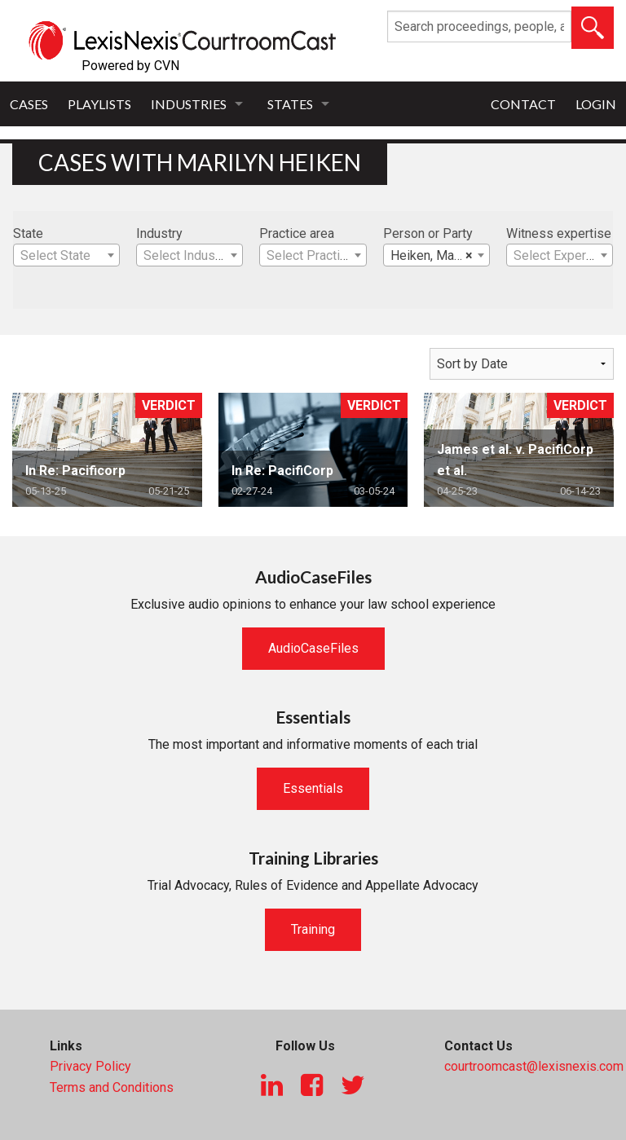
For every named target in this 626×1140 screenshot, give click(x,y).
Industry (159, 233)
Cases (29, 104)
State (28, 233)
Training (313, 929)
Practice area (296, 233)
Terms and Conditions (112, 1087)
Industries (189, 104)
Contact (523, 104)
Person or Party (428, 233)
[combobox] (66, 255)
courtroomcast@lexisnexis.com (534, 1066)
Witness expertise (558, 233)
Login (595, 104)
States (290, 104)
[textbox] (66, 255)
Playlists (99, 104)
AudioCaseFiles (313, 648)
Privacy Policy (90, 1066)
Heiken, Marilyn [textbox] (434, 255)
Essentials (313, 788)
